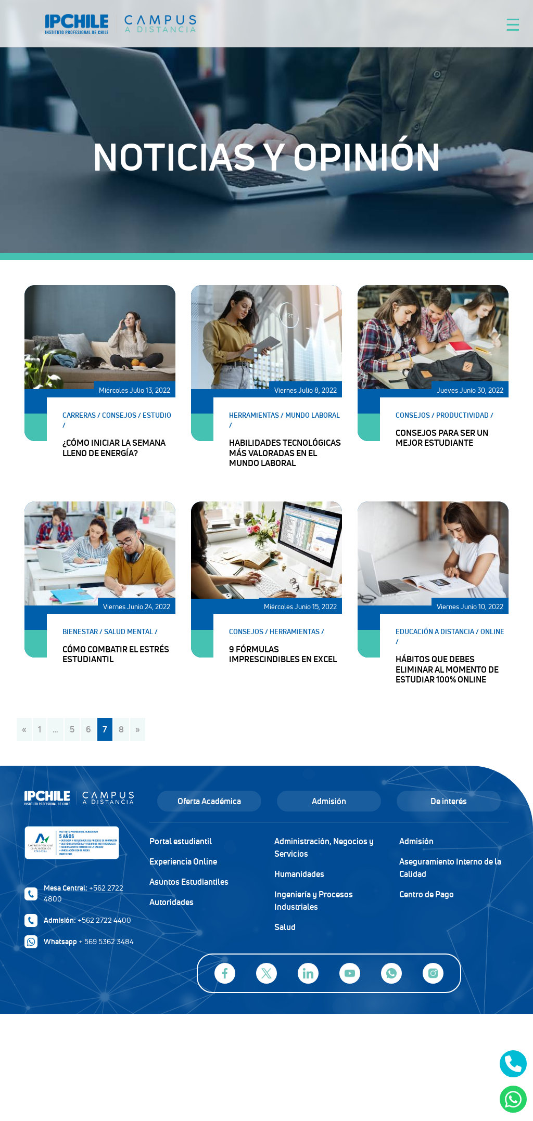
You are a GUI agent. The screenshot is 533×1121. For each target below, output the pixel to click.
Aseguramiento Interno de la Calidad (450, 867)
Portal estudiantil (180, 841)
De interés (448, 801)
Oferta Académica (209, 801)
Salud (285, 927)
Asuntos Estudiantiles (189, 882)
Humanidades (299, 874)
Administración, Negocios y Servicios (324, 847)
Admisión (329, 801)
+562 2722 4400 (104, 920)
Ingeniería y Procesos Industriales (313, 900)
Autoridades (171, 902)
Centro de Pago (426, 894)
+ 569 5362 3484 (106, 941)
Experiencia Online (183, 861)
